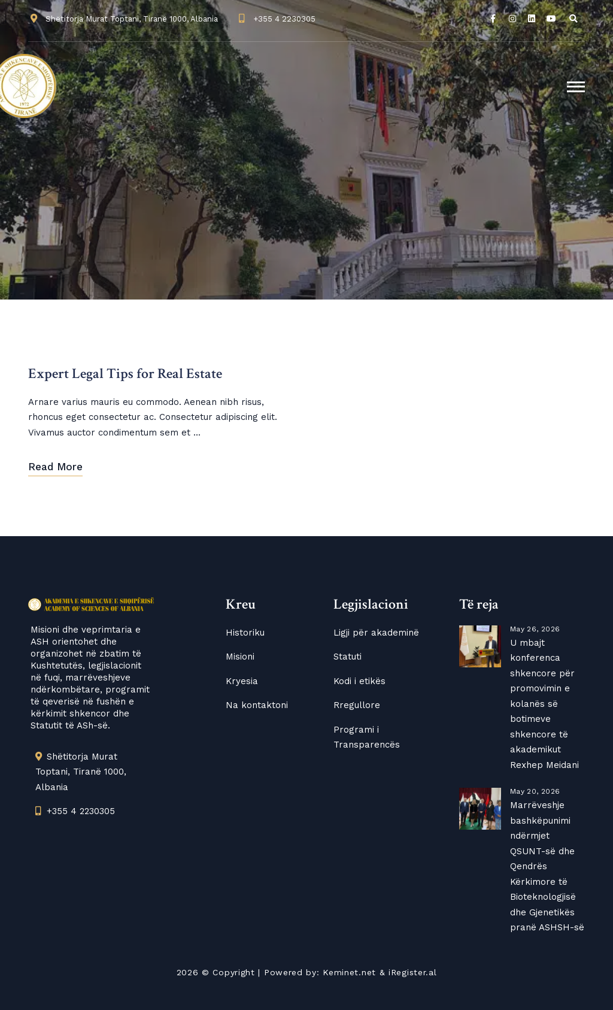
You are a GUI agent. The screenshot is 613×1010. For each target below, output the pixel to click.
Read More (55, 467)
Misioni (240, 656)
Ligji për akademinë (376, 632)
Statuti (347, 656)
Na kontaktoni (257, 705)
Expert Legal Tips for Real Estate (125, 374)
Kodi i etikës (359, 681)
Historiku (245, 632)
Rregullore (356, 705)
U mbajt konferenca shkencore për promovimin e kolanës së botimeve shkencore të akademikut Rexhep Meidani (544, 703)
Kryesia (242, 681)
